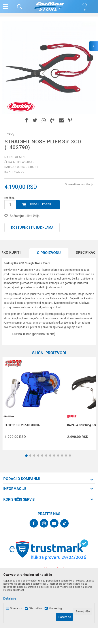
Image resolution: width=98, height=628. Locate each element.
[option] (49, 67)
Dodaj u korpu (40, 204)
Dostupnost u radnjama (32, 227)
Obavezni (16, 608)
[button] (19, 6)
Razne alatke (15, 157)
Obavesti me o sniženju (79, 184)
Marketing (55, 608)
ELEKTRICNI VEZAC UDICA (22, 425)
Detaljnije (9, 598)
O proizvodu (49, 253)
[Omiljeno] (85, 9)
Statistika (35, 608)
